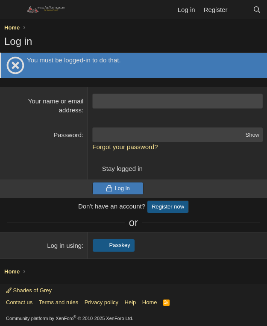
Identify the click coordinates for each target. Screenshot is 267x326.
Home (149, 302)
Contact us (19, 302)
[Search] (257, 10)
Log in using (64, 245)
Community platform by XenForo (69, 318)
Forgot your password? (125, 146)
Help (130, 302)
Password (67, 134)
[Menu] (12, 9)
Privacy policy (101, 302)
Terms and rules (58, 302)
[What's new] (240, 10)
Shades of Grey (29, 290)
